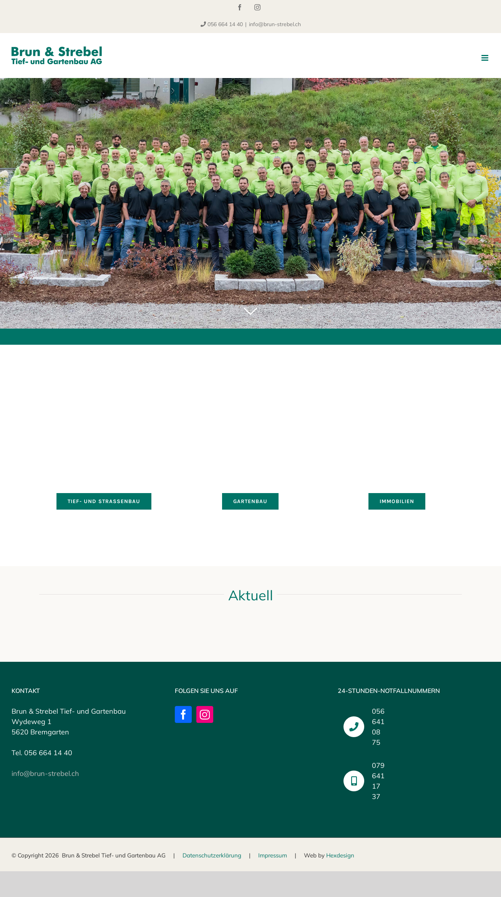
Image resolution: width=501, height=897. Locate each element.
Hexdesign (340, 855)
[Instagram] (204, 714)
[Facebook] (183, 714)
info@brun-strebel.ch (275, 24)
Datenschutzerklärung (211, 855)
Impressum (272, 855)
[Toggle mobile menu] (485, 58)
